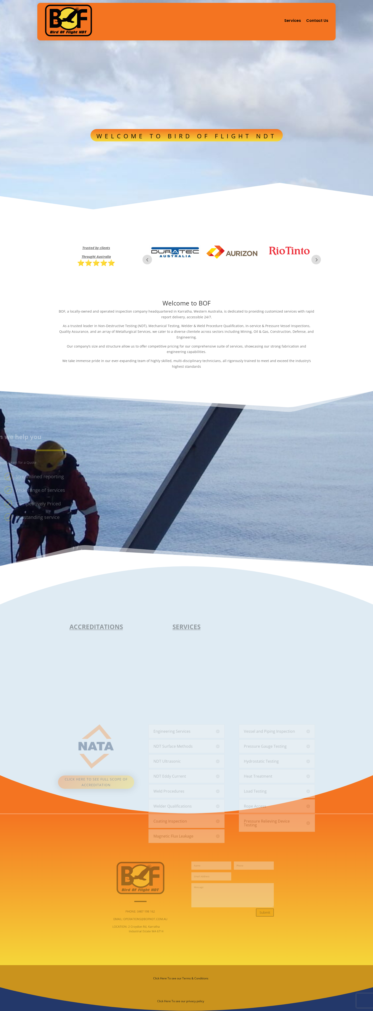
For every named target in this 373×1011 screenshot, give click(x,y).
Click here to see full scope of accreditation (96, 830)
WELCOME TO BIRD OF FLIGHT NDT (186, 132)
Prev (147, 259)
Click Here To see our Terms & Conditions (180, 978)
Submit (246, 909)
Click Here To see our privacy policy (180, 1001)
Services (292, 20)
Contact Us (317, 20)
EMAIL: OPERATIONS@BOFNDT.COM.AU (151, 914)
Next (316, 259)
